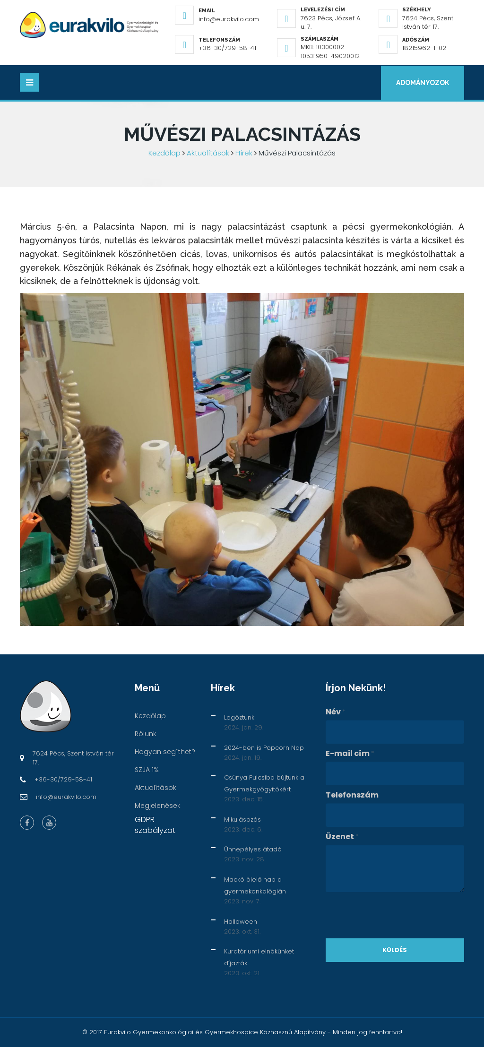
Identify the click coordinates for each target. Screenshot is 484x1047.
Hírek (243, 153)
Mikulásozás (242, 819)
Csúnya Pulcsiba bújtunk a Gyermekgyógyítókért (264, 783)
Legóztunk (239, 717)
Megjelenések (158, 805)
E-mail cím (350, 753)
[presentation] (397, 915)
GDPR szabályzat (155, 825)
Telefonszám (352, 795)
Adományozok (422, 82)
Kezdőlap (164, 153)
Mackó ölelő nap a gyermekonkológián (255, 885)
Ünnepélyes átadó (253, 849)
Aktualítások (208, 153)
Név (336, 712)
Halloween (240, 921)
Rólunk (145, 733)
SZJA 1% (147, 769)
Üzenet (342, 837)
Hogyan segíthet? (165, 751)
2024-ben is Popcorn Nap (264, 747)
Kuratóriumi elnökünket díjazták (259, 957)
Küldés (394, 949)
